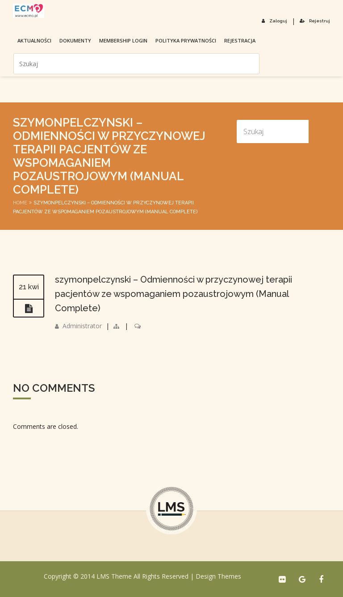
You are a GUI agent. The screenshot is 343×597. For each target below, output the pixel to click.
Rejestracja (239, 40)
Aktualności (34, 40)
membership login (123, 40)
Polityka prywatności (185, 40)
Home (20, 203)
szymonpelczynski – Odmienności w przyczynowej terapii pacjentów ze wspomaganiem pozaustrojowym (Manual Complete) (173, 293)
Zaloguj (274, 20)
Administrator (82, 326)
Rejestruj (315, 20)
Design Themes (218, 576)
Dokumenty (75, 40)
